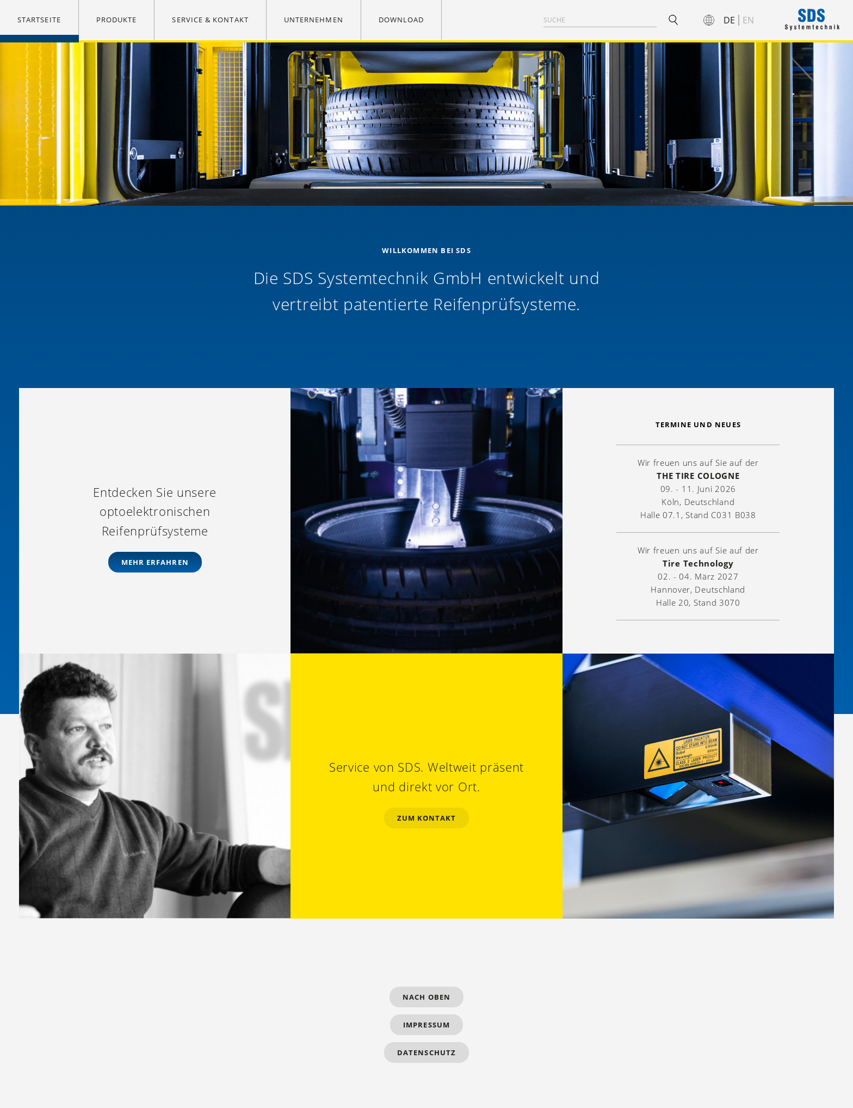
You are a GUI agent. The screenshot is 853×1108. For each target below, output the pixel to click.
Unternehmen (313, 19)
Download (401, 19)
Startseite (39, 19)
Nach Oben (426, 997)
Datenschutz (426, 1052)
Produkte (116, 19)
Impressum (426, 1025)
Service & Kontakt (210, 19)
